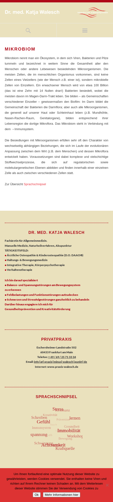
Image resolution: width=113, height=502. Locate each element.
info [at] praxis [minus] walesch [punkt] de (60, 362)
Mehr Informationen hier (62, 495)
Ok (37, 495)
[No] (107, 485)
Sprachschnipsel (35, 184)
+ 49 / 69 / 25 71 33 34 (62, 357)
